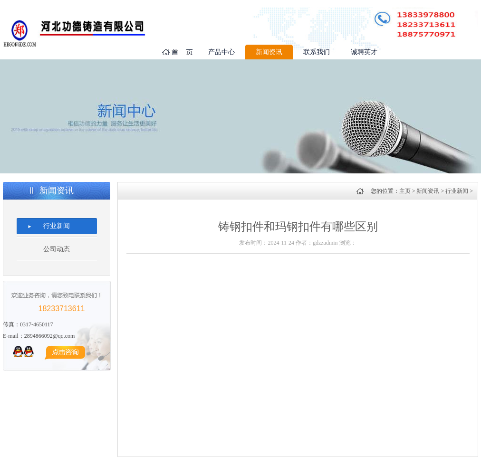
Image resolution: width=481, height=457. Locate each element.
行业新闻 (56, 225)
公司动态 (56, 249)
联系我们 (316, 52)
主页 (405, 191)
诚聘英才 (364, 52)
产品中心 (221, 52)
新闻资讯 (269, 52)
